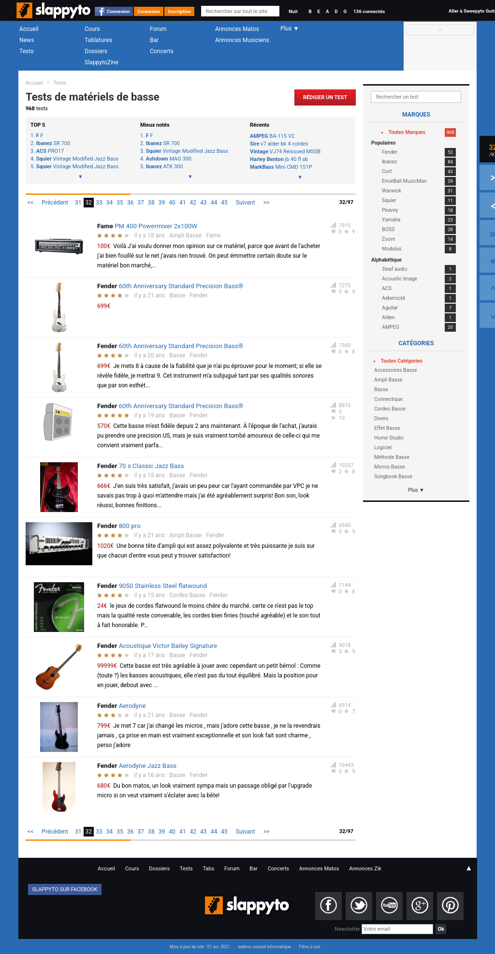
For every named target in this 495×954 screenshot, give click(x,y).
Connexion (118, 11)
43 (203, 202)
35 (119, 202)
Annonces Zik (365, 869)
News (26, 40)
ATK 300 (164, 167)
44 (214, 202)
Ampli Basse (185, 235)
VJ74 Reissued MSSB (285, 151)
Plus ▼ (416, 490)
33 (99, 202)
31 (78, 202)
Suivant (245, 202)
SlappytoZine (101, 62)
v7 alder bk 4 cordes (279, 144)
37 (141, 202)
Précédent (55, 202)
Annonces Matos (237, 29)
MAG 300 (168, 159)
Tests (26, 51)
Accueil (29, 29)
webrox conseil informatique (264, 946)
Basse (177, 295)
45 (224, 202)
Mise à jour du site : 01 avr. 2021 (200, 946)
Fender (198, 295)
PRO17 (50, 151)
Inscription (179, 11)
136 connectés (369, 11)
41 (182, 202)
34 (109, 202)
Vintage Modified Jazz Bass (77, 159)
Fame (213, 235)
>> (266, 202)
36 (130, 202)
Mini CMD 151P (281, 167)
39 (162, 202)
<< (30, 202)
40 (172, 202)
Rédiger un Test (325, 97)
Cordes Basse (187, 595)
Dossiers (96, 51)
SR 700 (53, 144)
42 (192, 202)
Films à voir (309, 946)
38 (151, 202)
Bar (154, 40)
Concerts (162, 51)
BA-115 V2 (272, 136)
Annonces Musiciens (242, 40)
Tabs (208, 869)
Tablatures (98, 40)
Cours (92, 29)
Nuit (293, 11)
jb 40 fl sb (279, 159)
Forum (158, 29)
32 (89, 202)
